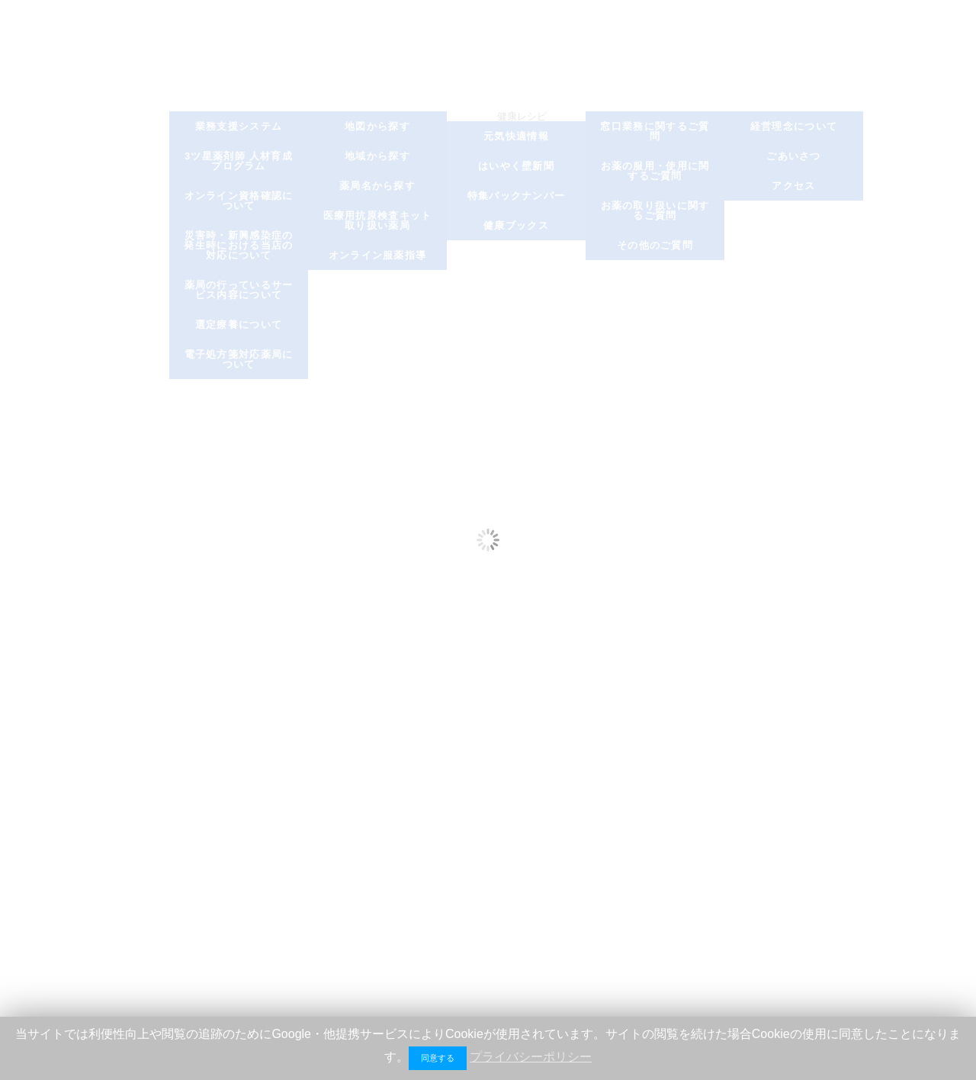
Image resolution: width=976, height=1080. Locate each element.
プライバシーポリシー (531, 1056)
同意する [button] (437, 1057)
